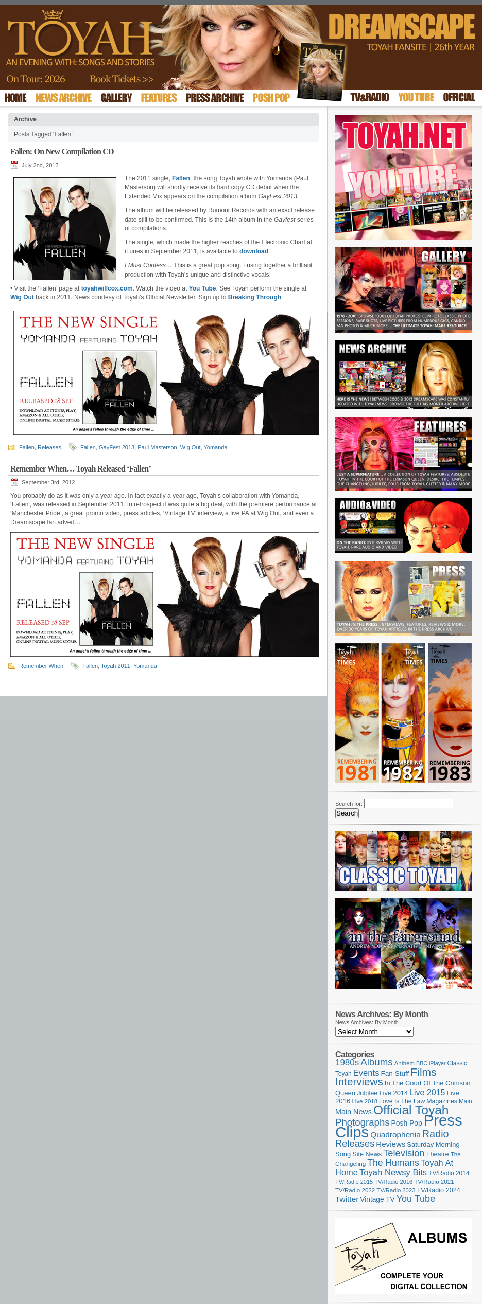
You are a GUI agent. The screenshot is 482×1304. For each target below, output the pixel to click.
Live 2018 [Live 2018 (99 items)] (365, 1101)
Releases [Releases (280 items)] (354, 1143)
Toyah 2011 (115, 666)
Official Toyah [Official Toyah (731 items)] (411, 1110)
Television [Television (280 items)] (403, 1153)
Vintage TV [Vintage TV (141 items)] (377, 1199)
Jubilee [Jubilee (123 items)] (367, 1093)
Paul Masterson (157, 447)
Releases (49, 447)
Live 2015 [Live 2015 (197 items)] (427, 1092)
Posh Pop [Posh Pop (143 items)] (406, 1123)
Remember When (41, 666)
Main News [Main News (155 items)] (353, 1112)
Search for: (349, 804)
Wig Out (190, 447)
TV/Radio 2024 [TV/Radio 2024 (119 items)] (438, 1190)
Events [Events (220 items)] (366, 1073)
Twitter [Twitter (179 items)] (346, 1198)
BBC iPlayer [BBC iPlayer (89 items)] (430, 1063)
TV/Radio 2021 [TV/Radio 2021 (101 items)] (434, 1182)
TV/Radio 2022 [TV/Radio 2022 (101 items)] (355, 1190)
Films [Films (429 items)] (423, 1072)
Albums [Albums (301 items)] (376, 1062)
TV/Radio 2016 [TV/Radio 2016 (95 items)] (393, 1182)
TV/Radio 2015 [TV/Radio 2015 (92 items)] (354, 1182)
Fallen (27, 447)
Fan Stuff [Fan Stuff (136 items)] (395, 1073)
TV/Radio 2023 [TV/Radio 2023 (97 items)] (395, 1190)
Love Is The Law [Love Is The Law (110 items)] (402, 1101)
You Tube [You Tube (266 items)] (416, 1198)
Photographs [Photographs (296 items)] (362, 1122)
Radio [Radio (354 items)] (435, 1133)
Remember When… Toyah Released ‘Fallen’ (80, 468)
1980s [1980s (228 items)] (347, 1062)
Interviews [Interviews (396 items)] (359, 1082)
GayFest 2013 (116, 447)
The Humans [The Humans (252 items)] (393, 1162)
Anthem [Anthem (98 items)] (404, 1063)
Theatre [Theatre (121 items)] (437, 1154)
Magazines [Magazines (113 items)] (441, 1101)
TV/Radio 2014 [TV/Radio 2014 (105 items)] (448, 1173)
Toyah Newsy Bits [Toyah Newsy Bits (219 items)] (393, 1173)
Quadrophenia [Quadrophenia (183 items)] (395, 1134)
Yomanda (215, 447)
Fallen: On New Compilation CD (62, 151)
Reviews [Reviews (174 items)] (390, 1143)
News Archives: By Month (367, 1022)
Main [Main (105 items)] (465, 1101)
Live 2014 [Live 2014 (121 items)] (394, 1093)
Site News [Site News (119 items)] (367, 1154)
